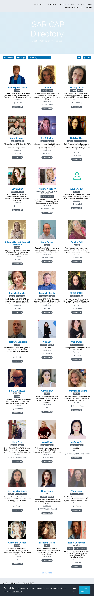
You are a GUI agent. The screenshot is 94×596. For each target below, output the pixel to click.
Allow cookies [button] (84, 590)
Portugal (78, 562)
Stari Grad (49, 457)
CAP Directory (85, 5)
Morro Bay (49, 257)
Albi (19, 260)
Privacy (15, 583)
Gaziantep (78, 103)
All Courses (28, 583)
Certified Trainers (73, 7)
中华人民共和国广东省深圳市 (78, 454)
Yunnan (78, 506)
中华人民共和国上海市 (19, 457)
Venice (19, 103)
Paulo (49, 308)
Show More (47, 573)
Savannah (19, 409)
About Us (38, 5)
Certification (67, 5)
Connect (17, 107)
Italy (19, 153)
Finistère (19, 506)
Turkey (19, 206)
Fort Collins (49, 105)
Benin (78, 155)
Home (4, 583)
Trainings (51, 5)
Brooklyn (19, 357)
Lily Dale (78, 257)
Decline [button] (74, 590)
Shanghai (48, 353)
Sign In (89, 7)
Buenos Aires (49, 209)
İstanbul (49, 153)
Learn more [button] (17, 591)
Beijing (78, 355)
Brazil (19, 308)
